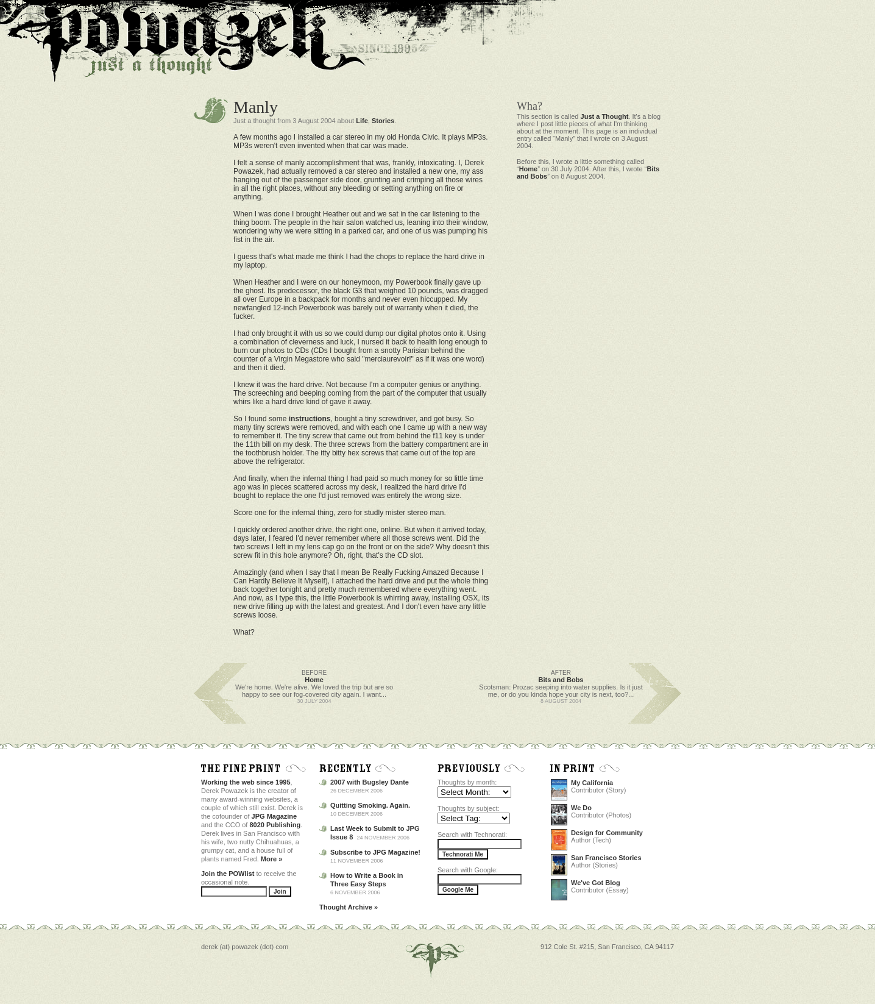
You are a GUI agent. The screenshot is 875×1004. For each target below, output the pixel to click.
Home (528, 169)
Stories (383, 120)
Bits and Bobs (561, 679)
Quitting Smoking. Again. (370, 805)
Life (362, 120)
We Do (581, 807)
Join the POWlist (227, 873)
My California (592, 782)
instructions (310, 419)
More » (271, 859)
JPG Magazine (274, 816)
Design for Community (607, 832)
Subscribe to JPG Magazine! (375, 852)
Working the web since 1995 (246, 782)
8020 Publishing (275, 824)
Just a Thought (605, 116)
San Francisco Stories (606, 857)
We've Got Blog (595, 882)
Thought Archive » (348, 907)
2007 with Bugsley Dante (369, 782)
